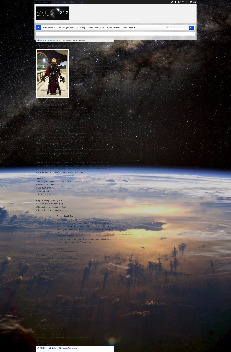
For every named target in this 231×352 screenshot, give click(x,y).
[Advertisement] (159, 13)
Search (191, 28)
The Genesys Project (66, 28)
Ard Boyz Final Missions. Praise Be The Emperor (62, 45)
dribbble (191, 2)
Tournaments (72, 348)
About (55, 2)
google (179, 2)
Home (38, 27)
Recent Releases (113, 28)
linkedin (187, 2)
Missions (64, 348)
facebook (175, 2)
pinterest (195, 2)
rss (183, 2)
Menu (81, 2)
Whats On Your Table (96, 28)
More (72, 2)
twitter (172, 2)
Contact (64, 2)
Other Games (128, 28)
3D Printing (81, 28)
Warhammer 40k (49, 28)
